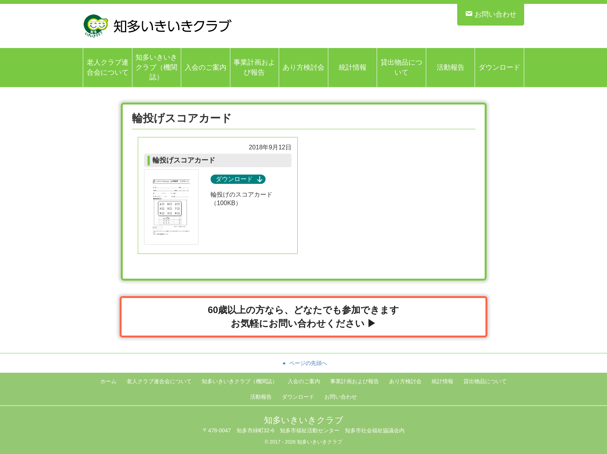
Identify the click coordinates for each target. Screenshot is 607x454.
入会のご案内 (205, 67)
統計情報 (353, 67)
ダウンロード (499, 67)
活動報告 (451, 67)
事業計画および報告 (254, 67)
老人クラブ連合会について (108, 67)
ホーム (108, 381)
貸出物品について (401, 67)
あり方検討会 (303, 67)
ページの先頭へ (303, 363)
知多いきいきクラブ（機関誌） (156, 67)
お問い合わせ (490, 14)
